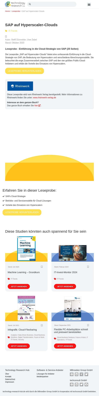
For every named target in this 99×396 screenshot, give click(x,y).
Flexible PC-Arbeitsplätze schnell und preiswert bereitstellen (71, 331)
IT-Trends (13, 31)
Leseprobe (16, 11)
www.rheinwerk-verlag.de (44, 97)
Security (21, 340)
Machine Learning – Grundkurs (24, 272)
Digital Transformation (25, 337)
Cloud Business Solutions (66, 337)
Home (7, 11)
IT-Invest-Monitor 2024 (65, 272)
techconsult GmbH (80, 391)
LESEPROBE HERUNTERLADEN (24, 71)
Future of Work (39, 337)
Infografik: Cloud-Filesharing (22, 329)
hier (37, 105)
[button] (89, 4)
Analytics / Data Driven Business (22, 335)
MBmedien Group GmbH (47, 391)
